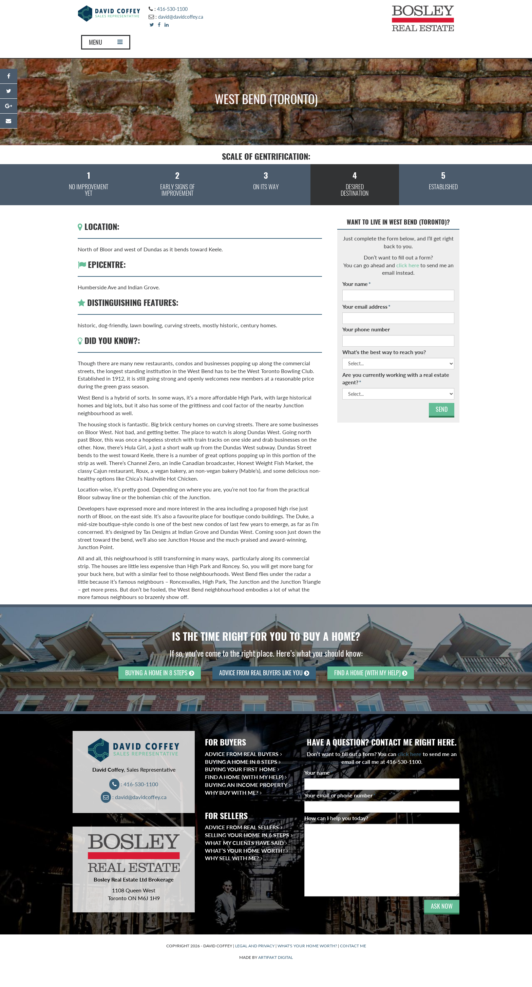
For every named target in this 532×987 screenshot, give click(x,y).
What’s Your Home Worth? (245, 850)
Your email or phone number (340, 795)
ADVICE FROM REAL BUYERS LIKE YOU (264, 673)
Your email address (366, 306)
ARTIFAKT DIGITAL (275, 957)
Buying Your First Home (240, 769)
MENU (105, 42)
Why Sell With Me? (232, 858)
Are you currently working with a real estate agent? (395, 378)
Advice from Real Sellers (242, 827)
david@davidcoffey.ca (180, 17)
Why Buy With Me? (231, 792)
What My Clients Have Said (244, 842)
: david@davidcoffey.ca (134, 797)
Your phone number (366, 329)
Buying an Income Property (246, 784)
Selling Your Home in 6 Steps (247, 835)
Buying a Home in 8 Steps (241, 761)
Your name (356, 283)
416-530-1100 (172, 9)
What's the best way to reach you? (384, 352)
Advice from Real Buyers (242, 754)
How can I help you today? (336, 818)
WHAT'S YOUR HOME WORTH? (307, 945)
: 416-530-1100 (133, 784)
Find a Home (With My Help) (244, 777)
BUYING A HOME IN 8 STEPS (159, 673)
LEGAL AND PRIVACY (254, 945)
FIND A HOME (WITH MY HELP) (370, 673)
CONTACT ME (353, 945)
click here (407, 265)
